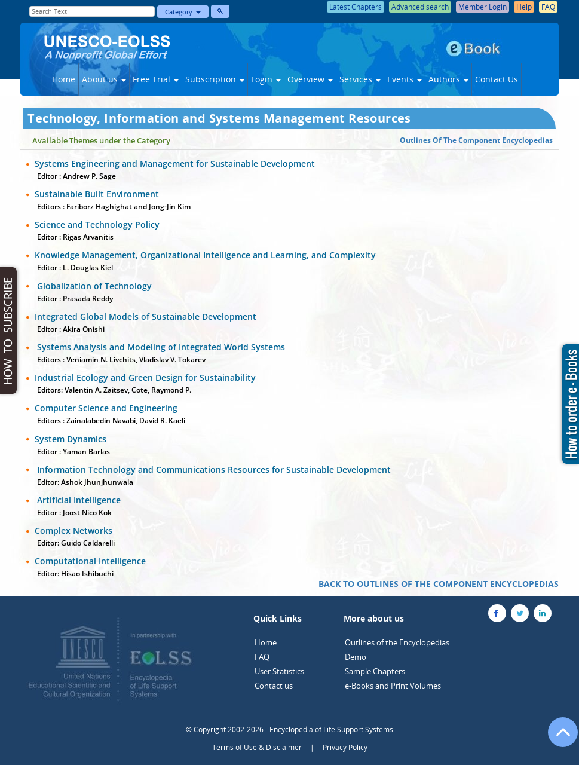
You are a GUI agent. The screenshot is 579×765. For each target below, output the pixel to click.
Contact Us (496, 79)
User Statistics (279, 671)
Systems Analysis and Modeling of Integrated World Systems (160, 347)
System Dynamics (70, 439)
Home (63, 79)
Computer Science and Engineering (106, 408)
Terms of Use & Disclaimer (257, 747)
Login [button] (266, 79)
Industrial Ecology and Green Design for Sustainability (145, 377)
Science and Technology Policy (97, 224)
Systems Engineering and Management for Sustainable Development (175, 163)
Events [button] (404, 79)
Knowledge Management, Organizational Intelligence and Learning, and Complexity (205, 255)
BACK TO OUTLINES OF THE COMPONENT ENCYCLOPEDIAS (438, 583)
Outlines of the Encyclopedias (397, 642)
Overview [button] (310, 79)
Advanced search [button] (420, 6)
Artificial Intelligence (78, 500)
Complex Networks (73, 530)
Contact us (274, 685)
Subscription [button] (214, 79)
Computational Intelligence (90, 561)
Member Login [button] (482, 6)
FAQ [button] (548, 6)
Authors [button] (448, 79)
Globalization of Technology (93, 286)
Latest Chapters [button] (355, 6)
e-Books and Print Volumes (393, 685)
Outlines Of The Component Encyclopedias (476, 140)
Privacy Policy (345, 747)
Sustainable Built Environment (97, 194)
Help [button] (524, 6)
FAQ (262, 656)
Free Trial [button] (156, 79)
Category (183, 11)
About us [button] (104, 79)
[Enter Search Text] (92, 11)
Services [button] (360, 79)
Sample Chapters (375, 671)
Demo (355, 656)
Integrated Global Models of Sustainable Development (145, 316)
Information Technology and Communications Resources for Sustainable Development (213, 469)
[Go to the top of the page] (557, 738)
